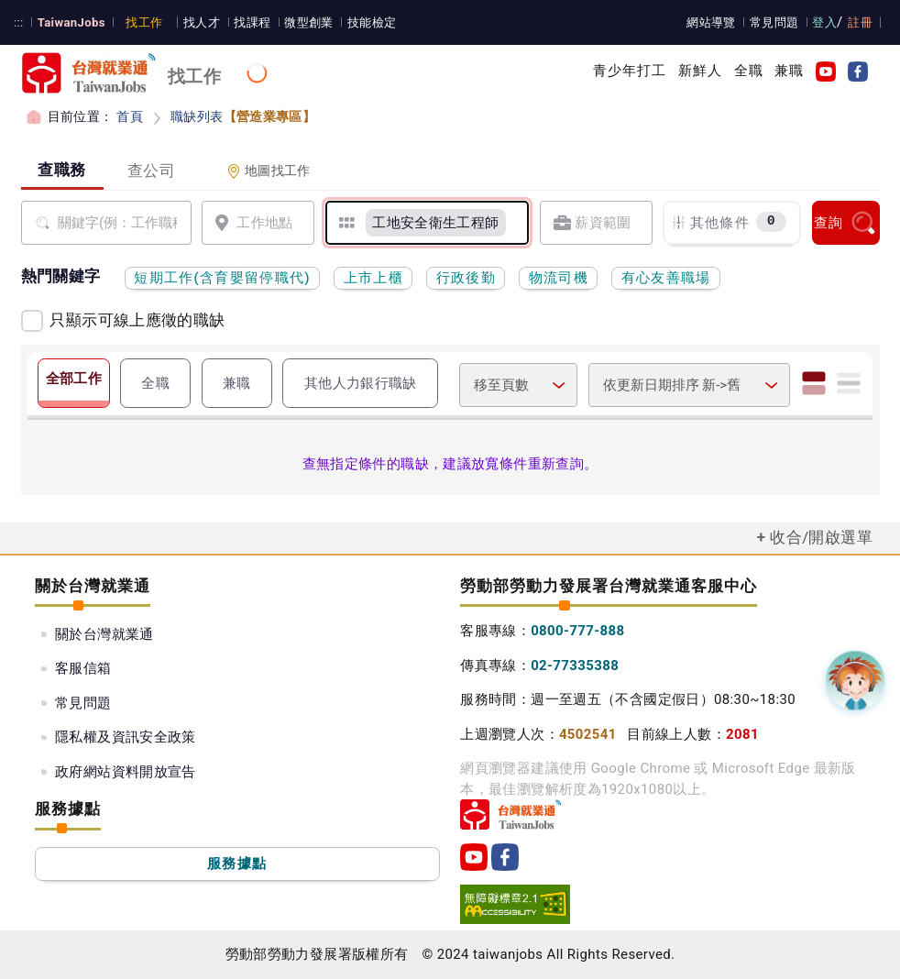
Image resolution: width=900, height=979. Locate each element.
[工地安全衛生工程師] (436, 222)
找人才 (201, 22)
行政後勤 (466, 278)
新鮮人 (700, 70)
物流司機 (558, 278)
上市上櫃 (373, 278)
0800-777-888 (577, 630)
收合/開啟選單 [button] (821, 537)
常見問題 (774, 22)
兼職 (789, 70)
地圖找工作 (268, 171)
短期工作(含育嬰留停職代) (222, 278)
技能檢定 (372, 22)
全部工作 (74, 378)
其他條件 (728, 222)
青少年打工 (630, 70)
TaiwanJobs (71, 22)
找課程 (252, 22)
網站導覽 (711, 22)
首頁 (129, 116)
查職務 (62, 169)
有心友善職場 (666, 278)
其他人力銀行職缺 (360, 383)
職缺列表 (242, 116)
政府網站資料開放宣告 (125, 772)
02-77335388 (575, 665)
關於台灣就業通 (104, 634)
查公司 (151, 170)
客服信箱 (83, 668)
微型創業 (309, 22)
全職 (748, 70)
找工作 (144, 22)
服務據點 (237, 863)
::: (19, 22)
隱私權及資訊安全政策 (125, 737)
